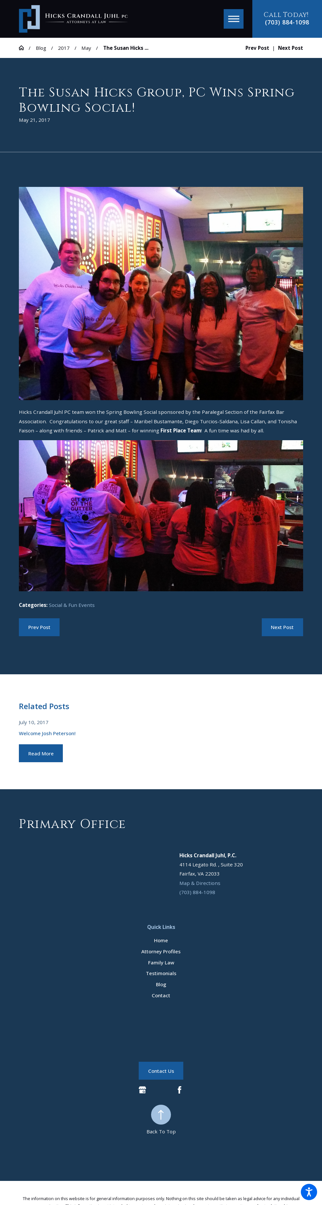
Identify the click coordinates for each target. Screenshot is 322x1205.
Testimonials (161, 973)
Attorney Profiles (161, 951)
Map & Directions (199, 883)
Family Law (161, 962)
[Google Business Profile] (142, 1090)
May (86, 48)
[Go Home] (24, 47)
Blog (41, 48)
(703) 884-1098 (287, 22)
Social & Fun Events (72, 605)
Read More (41, 753)
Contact (161, 995)
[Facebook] (179, 1090)
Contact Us (161, 1071)
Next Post (282, 627)
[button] (309, 1192)
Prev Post (39, 627)
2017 (64, 48)
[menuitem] (161, 940)
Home (161, 940)
